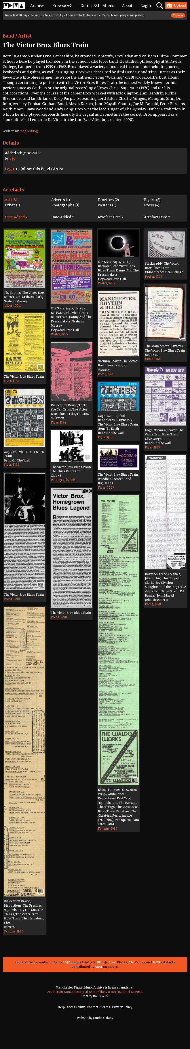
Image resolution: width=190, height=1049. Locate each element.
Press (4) (151, 205)
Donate (178, 15)
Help (61, 1007)
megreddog (28, 131)
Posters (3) (107, 205)
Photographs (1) (65, 205)
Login (146, 5)
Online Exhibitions (97, 5)
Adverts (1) (60, 200)
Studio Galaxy (103, 1018)
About (127, 5)
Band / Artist (17, 36)
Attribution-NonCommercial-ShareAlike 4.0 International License (94, 992)
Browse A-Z (62, 5)
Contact (92, 1007)
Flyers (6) (152, 200)
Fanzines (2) (108, 200)
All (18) (11, 200)
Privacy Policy (122, 1007)
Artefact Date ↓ (111, 217)
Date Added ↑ (62, 217)
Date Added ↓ (16, 217)
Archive (37, 5)
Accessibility (76, 1007)
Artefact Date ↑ (157, 217)
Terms (105, 1007)
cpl (12, 158)
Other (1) (12, 205)
